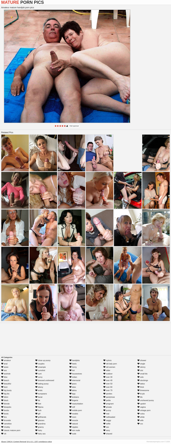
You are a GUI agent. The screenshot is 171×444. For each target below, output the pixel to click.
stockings (142, 380)
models (73, 414)
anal (4, 364)
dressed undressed (44, 380)
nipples (73, 427)
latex (72, 387)
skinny (141, 367)
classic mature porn (10, 430)
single (141, 364)
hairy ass (40, 434)
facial (38, 397)
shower (141, 360)
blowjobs (6, 407)
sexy (106, 430)
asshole (5, 374)
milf (72, 407)
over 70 (107, 390)
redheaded (109, 417)
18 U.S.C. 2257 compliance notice (39, 442)
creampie (40, 367)
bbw (4, 377)
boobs (5, 410)
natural (73, 424)
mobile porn (75, 410)
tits (139, 397)
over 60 (107, 387)
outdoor (107, 374)
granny (39, 427)
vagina (141, 407)
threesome (143, 390)
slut (140, 370)
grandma (40, 424)
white (141, 417)
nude (72, 434)
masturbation (76, 404)
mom (72, 417)
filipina (39, 407)
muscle (73, 420)
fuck (38, 410)
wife (140, 420)
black (4, 400)
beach (5, 380)
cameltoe (6, 424)
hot (72, 370)
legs (72, 394)
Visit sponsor (74, 126)
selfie (106, 424)
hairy (38, 430)
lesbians (74, 397)
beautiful (6, 384)
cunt (38, 374)
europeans (41, 394)
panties (107, 394)
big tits (5, 394)
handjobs (74, 360)
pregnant (108, 404)
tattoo (141, 384)
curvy (39, 377)
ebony (39, 387)
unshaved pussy (145, 400)
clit (3, 434)
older (106, 370)
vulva (141, 414)
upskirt (141, 404)
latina (73, 390)
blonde (5, 404)
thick (140, 387)
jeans (73, 384)
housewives (75, 374)
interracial (74, 380)
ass (4, 370)
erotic (39, 390)
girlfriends (40, 417)
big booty (6, 390)
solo (140, 377)
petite (107, 400)
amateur (6, 360)
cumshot (40, 370)
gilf (37, 414)
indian (73, 377)
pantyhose (109, 397)
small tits (142, 374)
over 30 (107, 377)
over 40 (107, 380)
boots (5, 414)
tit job (141, 394)
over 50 (107, 384)
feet (38, 404)
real (106, 414)
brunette (6, 420)
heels (73, 364)
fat (37, 400)
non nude (74, 430)
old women (109, 367)
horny (73, 367)
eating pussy (42, 384)
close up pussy (42, 360)
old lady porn (110, 364)
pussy (107, 410)
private (107, 407)
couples (40, 364)
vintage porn (144, 410)
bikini (4, 397)
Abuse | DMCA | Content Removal (13, 442)
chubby (5, 427)
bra (4, 417)
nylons (107, 360)
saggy (107, 420)
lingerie (73, 400)
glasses (39, 420)
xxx (140, 424)
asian (4, 367)
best (4, 387)
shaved (107, 434)
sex (106, 427)
